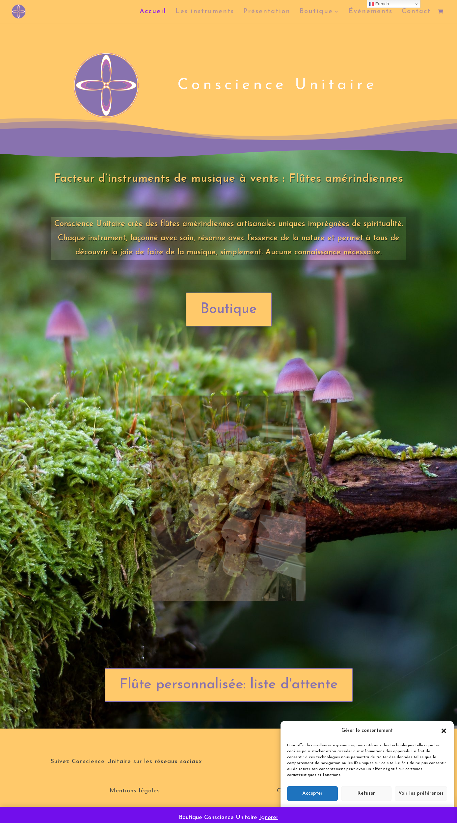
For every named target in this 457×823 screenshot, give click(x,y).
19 (253, 566)
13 (234, 566)
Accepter (312, 793)
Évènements (370, 12)
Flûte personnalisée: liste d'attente (229, 685)
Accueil (153, 12)
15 (240, 566)
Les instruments (204, 12)
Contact (416, 12)
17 (246, 566)
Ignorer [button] (268, 817)
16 (243, 566)
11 (228, 566)
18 (249, 566)
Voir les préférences (421, 793)
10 (225, 566)
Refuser (366, 793)
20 (255, 566)
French (379, 4)
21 (258, 566)
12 (231, 566)
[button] (444, 731)
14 (237, 566)
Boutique (316, 12)
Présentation (266, 12)
